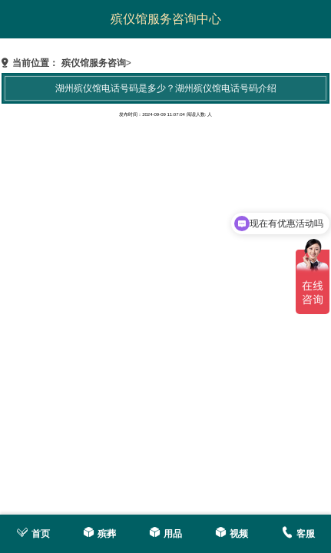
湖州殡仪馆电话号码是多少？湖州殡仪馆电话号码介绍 (165, 88)
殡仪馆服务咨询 (93, 63)
